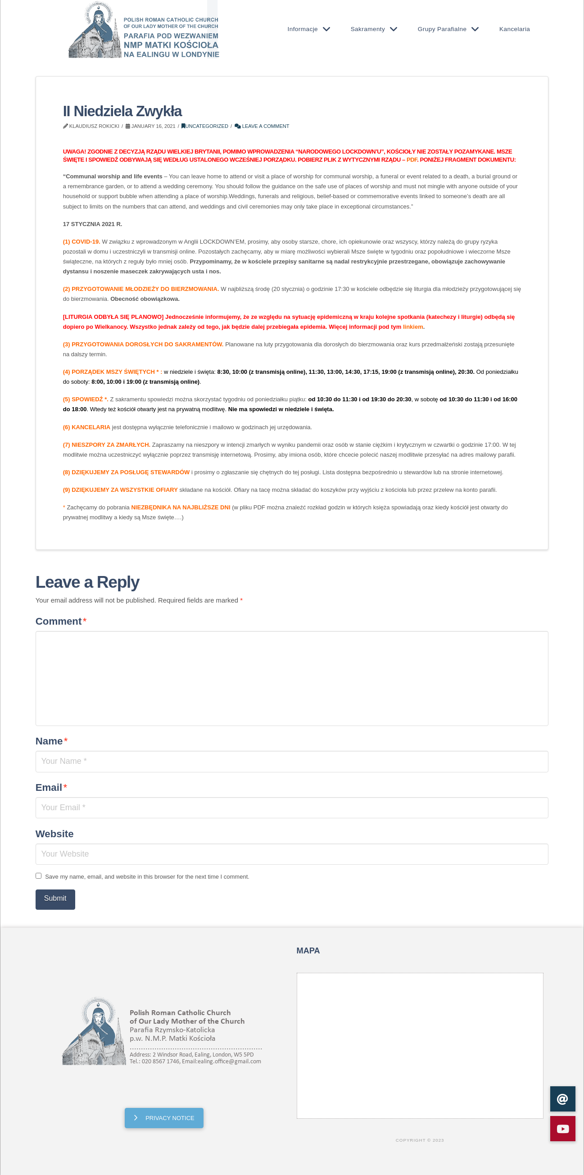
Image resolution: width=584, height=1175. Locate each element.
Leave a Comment (262, 126)
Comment (61, 621)
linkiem (413, 326)
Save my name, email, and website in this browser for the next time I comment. (147, 876)
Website (55, 833)
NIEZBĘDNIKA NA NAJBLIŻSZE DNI (180, 507)
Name (52, 741)
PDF (412, 159)
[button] (562, 1128)
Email (51, 787)
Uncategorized (204, 126)
